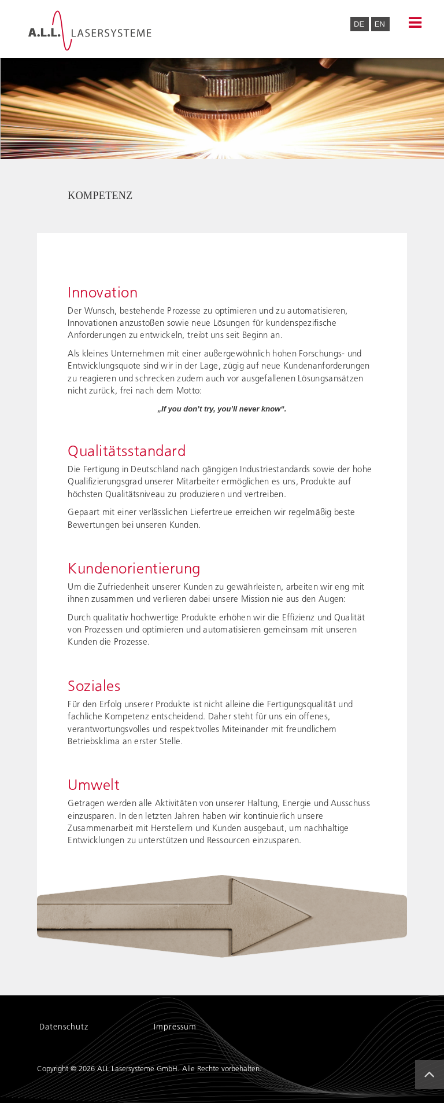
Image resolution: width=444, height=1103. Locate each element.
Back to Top (433, 1084)
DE (360, 24)
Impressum (175, 1027)
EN (380, 24)
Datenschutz (63, 1027)
